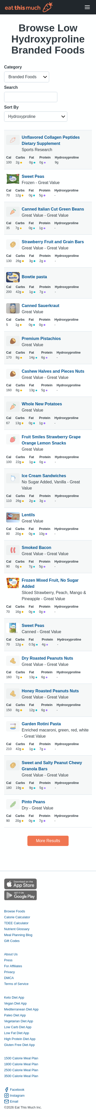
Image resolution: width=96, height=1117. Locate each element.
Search (11, 87)
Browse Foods (14, 911)
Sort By (11, 107)
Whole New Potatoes (42, 404)
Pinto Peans (33, 802)
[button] (26, 77)
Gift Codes (11, 941)
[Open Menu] (87, 7)
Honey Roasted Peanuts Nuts (50, 691)
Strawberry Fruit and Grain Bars (53, 242)
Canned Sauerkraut (40, 305)
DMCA (9, 978)
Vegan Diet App (15, 1003)
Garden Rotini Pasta (41, 724)
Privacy (9, 972)
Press (8, 960)
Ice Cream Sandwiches (44, 476)
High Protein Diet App (19, 1039)
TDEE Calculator (16, 923)
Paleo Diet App (15, 1015)
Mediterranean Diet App (21, 1009)
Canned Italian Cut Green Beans (53, 209)
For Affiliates (13, 966)
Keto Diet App (14, 997)
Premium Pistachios (41, 338)
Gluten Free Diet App (19, 1045)
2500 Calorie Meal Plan (21, 1070)
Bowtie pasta (34, 277)
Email (11, 1101)
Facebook (14, 1089)
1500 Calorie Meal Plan (21, 1058)
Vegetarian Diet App (18, 1021)
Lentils (28, 515)
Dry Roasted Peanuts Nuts (47, 658)
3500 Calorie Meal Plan (21, 1076)
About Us (11, 954)
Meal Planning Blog (18, 935)
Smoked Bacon (36, 547)
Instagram (14, 1095)
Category (13, 67)
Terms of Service (16, 984)
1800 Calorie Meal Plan (21, 1064)
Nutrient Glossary (16, 929)
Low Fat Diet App (16, 1033)
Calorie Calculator (17, 917)
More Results (48, 841)
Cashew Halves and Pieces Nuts (53, 371)
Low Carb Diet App (17, 1027)
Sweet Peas (33, 176)
